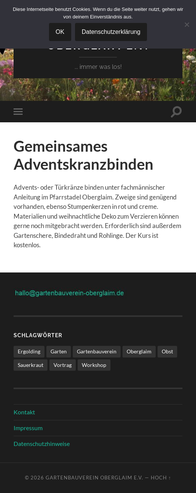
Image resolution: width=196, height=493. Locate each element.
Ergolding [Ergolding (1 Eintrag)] (29, 351)
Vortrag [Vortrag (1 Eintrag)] (63, 365)
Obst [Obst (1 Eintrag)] (167, 351)
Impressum (28, 427)
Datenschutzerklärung (111, 32)
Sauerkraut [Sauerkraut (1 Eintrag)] (30, 365)
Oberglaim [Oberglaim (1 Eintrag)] (139, 351)
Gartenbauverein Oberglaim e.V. (94, 478)
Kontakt (24, 411)
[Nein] (186, 24)
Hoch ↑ (161, 478)
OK (60, 32)
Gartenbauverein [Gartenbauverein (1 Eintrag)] (96, 351)
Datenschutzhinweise (42, 443)
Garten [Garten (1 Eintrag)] (59, 351)
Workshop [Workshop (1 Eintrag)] (94, 365)
